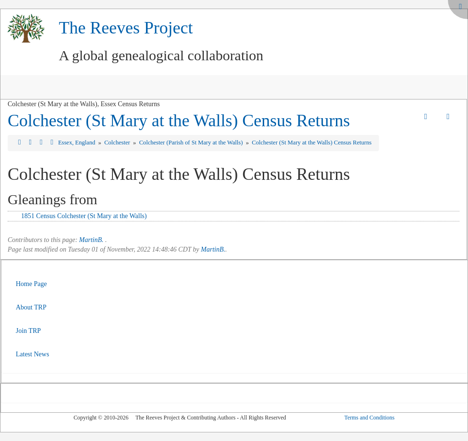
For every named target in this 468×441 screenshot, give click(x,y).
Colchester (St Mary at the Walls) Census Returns (179, 120)
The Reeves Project (126, 27)
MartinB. (91, 239)
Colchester (118, 142)
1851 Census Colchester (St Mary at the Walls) (84, 216)
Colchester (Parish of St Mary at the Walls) (192, 142)
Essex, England (77, 142)
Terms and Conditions (369, 417)
